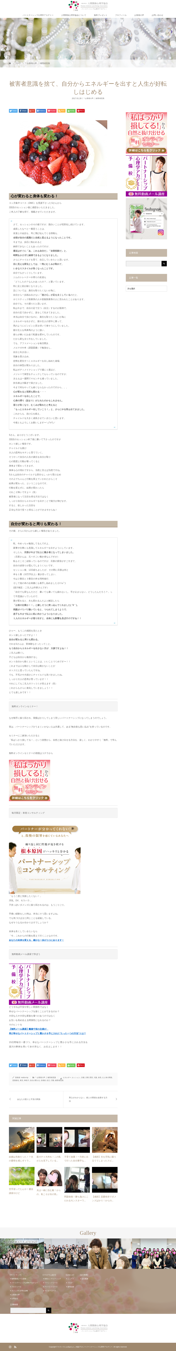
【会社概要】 (84, 1275)
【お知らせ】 (70, 1275)
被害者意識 (59, 1080)
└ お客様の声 (88, 98)
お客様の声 (139, 15)
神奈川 (26, 1080)
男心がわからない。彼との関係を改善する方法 (88, 1099)
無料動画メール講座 (18, 1279)
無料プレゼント (100, 15)
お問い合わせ (157, 15)
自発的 (43, 1080)
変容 (91, 1077)
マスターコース (50, 1291)
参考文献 (71, 1287)
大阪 (95, 1077)
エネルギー (67, 1077)
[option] (22, 1253)
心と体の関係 (107, 1077)
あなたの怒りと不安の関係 (28, 1099)
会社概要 (85, 1279)
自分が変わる (35, 1080)
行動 (52, 1080)
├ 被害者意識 (99, 98)
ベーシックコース (51, 1283)
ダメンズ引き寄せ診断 (19, 1291)
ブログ (70, 1283)
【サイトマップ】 (15, 1275)
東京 (21, 1080)
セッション (76, 1077)
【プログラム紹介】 (49, 1275)
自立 (48, 1080)
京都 (82, 1077)
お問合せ (14, 1299)
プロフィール (121, 15)
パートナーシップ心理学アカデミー (38, 15)
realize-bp (24, 1077)
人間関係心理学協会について (73, 15)
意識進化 (15, 1080)
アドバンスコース (51, 1287)
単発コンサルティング (52, 1279)
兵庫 (87, 1077)
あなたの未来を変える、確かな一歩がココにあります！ (36, 940)
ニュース (71, 1279)
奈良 (99, 1077)
